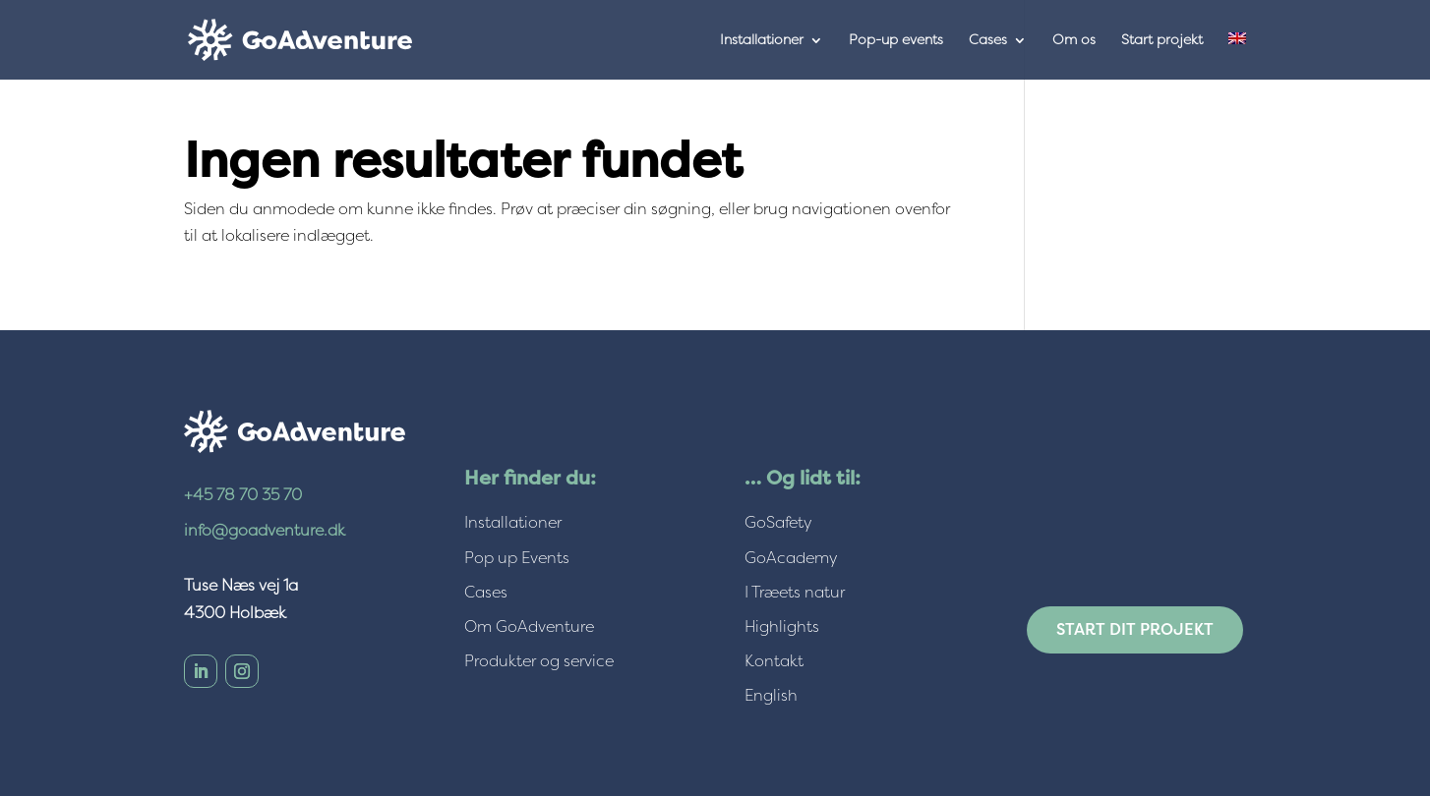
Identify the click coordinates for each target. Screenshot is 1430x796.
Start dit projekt (1135, 629)
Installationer (762, 40)
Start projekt (1162, 40)
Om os (1074, 40)
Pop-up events (896, 40)
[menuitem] (1237, 56)
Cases (988, 40)
